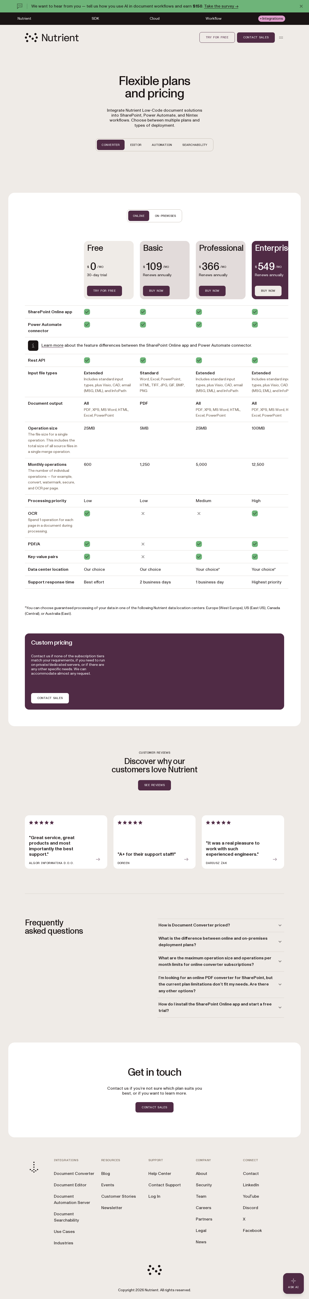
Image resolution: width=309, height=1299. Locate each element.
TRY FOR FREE (104, 290)
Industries (63, 1243)
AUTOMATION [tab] (162, 144)
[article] (66, 842)
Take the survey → (221, 6)
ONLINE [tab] (138, 215)
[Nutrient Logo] (52, 37)
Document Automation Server (72, 1199)
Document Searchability (66, 1217)
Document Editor (70, 1185)
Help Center (159, 1173)
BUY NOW (156, 290)
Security (204, 1185)
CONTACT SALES (50, 698)
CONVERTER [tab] (111, 144)
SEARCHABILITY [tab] (194, 144)
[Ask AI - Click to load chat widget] (293, 1283)
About (201, 1173)
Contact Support (164, 1185)
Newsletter (111, 1208)
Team (201, 1196)
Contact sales (256, 37)
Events (107, 1185)
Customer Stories (118, 1196)
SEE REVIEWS (154, 785)
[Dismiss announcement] (301, 6)
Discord (250, 1208)
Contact (251, 1173)
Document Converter (74, 1173)
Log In (154, 1196)
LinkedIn (251, 1185)
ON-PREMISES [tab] (165, 215)
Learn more (52, 345)
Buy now (268, 290)
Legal (201, 1230)
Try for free (217, 37)
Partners (204, 1219)
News (201, 1242)
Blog (105, 1173)
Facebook (252, 1230)
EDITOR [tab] (135, 144)
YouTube (251, 1196)
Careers (203, 1208)
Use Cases (64, 1231)
